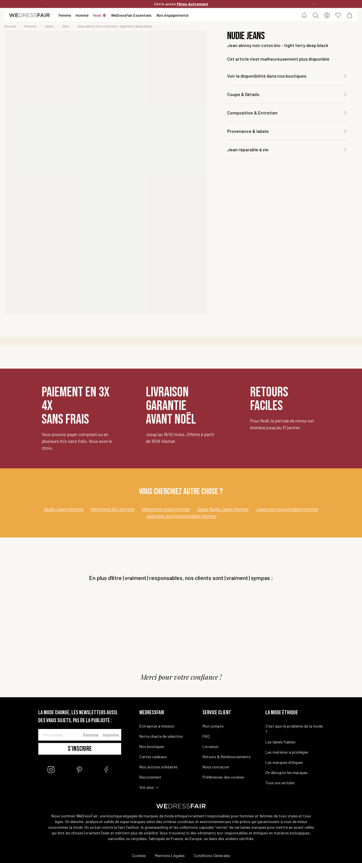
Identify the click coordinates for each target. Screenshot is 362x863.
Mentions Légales (170, 855)
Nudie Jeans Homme (64, 509)
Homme (111, 734)
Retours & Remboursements (227, 756)
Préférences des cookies (223, 777)
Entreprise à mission (156, 726)
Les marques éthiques (284, 762)
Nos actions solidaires (158, 766)
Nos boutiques (151, 746)
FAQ (206, 736)
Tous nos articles (280, 782)
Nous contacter (216, 766)
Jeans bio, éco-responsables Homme (181, 515)
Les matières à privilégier (286, 752)
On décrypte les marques (286, 772)
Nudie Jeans (246, 36)
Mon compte (213, 726)
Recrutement (150, 777)
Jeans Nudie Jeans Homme (223, 509)
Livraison (210, 746)
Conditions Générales (212, 855)
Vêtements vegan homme (166, 509)
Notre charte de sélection (161, 736)
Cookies (139, 855)
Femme (91, 734)
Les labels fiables (280, 741)
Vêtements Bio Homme (113, 509)
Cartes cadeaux (153, 756)
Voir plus (146, 787)
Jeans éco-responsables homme (287, 509)
